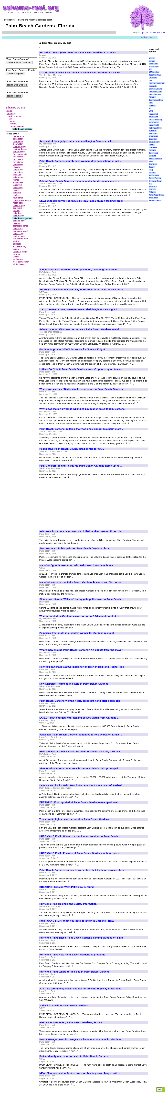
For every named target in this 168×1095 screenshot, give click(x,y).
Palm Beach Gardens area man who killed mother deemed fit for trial (80, 531)
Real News (153, 164)
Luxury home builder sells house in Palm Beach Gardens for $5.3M (79, 72)
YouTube (161, 33)
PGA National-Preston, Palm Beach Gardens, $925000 (71, 1022)
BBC (150, 69)
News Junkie (153, 136)
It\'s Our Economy (155, 119)
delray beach (19, 152)
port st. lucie (19, 236)
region (9, 111)
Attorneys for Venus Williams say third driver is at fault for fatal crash (81, 289)
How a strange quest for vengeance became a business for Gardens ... (81, 1039)
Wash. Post (153, 186)
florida (13, 124)
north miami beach (22, 200)
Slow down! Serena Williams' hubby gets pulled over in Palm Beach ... (81, 599)
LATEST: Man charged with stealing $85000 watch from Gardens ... (79, 717)
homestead (18, 172)
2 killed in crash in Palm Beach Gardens (63, 1005)
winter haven (19, 264)
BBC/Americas (154, 72)
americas (11, 113)
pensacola (17, 228)
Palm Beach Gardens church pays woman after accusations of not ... (80, 161)
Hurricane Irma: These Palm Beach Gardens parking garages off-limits (81, 937)
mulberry (17, 193)
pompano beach (20, 231)
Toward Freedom (155, 178)
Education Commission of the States (156, 100)
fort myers (18, 159)
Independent (153, 114)
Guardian (152, 106)
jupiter (16, 180)
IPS (150, 108)
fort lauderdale (20, 154)
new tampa (18, 198)
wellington (17, 259)
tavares (16, 254)
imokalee (17, 175)
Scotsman (152, 173)
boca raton (18, 139)
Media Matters (154, 122)
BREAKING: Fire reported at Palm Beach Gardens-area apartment (78, 802)
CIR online (153, 78)
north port (17, 203)
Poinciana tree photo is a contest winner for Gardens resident (76, 633)
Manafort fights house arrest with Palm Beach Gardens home (76, 565)
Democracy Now (155, 94)
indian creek (19, 177)
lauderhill (17, 185)
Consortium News (155, 92)
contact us (146, 37)
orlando (16, 210)
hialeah (16, 167)
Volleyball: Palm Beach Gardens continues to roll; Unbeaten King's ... (81, 734)
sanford (16, 241)
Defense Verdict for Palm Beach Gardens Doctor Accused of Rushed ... (82, 785)
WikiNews (152, 192)
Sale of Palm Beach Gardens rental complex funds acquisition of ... (79, 181)
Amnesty (152, 61)
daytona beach (20, 149)
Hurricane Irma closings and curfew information (68, 904)
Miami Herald (154, 125)
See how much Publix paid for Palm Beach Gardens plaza (74, 548)
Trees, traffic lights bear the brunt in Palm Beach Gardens (74, 819)
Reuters (151, 167)
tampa (16, 249)
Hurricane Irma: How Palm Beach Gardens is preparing (72, 954)
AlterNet (152, 58)
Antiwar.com (153, 64)
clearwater (17, 144)
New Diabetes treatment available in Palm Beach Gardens (73, 683)
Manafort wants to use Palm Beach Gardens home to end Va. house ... (81, 582)
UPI (150, 184)
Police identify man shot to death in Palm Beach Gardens (73, 1056)
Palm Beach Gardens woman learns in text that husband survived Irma (82, 870)
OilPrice (151, 145)
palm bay (17, 213)
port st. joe (18, 233)
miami (16, 190)
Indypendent (153, 117)
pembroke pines (20, 226)
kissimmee (18, 182)
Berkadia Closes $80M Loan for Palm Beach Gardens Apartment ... (79, 52)
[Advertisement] (66, 113)
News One (153, 139)
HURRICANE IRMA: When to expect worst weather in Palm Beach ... (80, 836)
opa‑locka (17, 208)
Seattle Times (154, 175)
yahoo (153, 33)
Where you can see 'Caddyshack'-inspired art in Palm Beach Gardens (81, 389)
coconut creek (19, 146)
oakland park (19, 205)
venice (16, 257)
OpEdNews (153, 147)
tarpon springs (20, 251)
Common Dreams (155, 89)
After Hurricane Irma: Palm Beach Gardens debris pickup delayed (78, 768)
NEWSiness (153, 133)
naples (16, 195)
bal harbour (18, 136)
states (12, 121)
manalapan (18, 187)
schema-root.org (15, 107)
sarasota (17, 244)
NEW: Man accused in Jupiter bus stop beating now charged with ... (80, 1073)
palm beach (18, 216)
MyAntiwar (152, 131)
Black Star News (155, 75)
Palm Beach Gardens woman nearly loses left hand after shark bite (79, 701)
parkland (17, 223)
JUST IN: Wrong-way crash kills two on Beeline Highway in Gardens (80, 988)
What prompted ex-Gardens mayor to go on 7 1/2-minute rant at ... (79, 616)
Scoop (151, 170)
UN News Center (155, 181)
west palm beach (21, 262)
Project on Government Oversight (153, 153)
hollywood (17, 169)
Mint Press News (155, 128)
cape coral (18, 141)
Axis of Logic (153, 66)
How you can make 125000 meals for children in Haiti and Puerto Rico (81, 667)
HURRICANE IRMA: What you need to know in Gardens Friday (76, 921)
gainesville (18, 164)
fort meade (18, 157)
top (159, 1089)
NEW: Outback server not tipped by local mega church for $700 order (81, 201)
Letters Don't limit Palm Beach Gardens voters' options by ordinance (80, 369)
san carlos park (20, 239)
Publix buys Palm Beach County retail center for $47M (72, 449)
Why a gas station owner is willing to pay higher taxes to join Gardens (82, 409)
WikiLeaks (152, 189)
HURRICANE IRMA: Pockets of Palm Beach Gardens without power (79, 853)
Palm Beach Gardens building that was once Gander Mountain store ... (81, 429)
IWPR (151, 111)
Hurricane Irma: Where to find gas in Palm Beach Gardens (74, 971)
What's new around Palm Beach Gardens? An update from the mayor (81, 650)
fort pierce (18, 162)
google (145, 33)
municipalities (17, 126)
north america (14, 116)
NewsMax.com (154, 142)
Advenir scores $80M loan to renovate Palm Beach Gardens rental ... (80, 329)
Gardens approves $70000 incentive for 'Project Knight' (72, 349)
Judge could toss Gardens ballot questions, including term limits (78, 269)
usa (10, 119)
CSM (150, 80)
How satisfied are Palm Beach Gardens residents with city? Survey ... (81, 751)
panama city (18, 221)
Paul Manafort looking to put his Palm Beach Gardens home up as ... (80, 465)
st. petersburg (19, 246)
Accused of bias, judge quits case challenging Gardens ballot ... (77, 141)
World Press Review (156, 195)
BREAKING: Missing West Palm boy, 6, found (66, 887)
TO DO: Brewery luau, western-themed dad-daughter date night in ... (80, 309)
